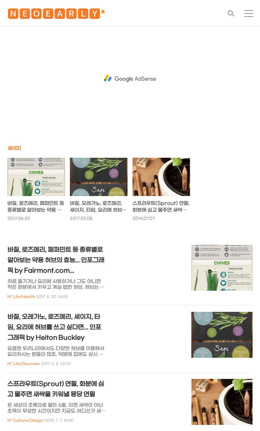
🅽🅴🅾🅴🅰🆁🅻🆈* (56, 15)
